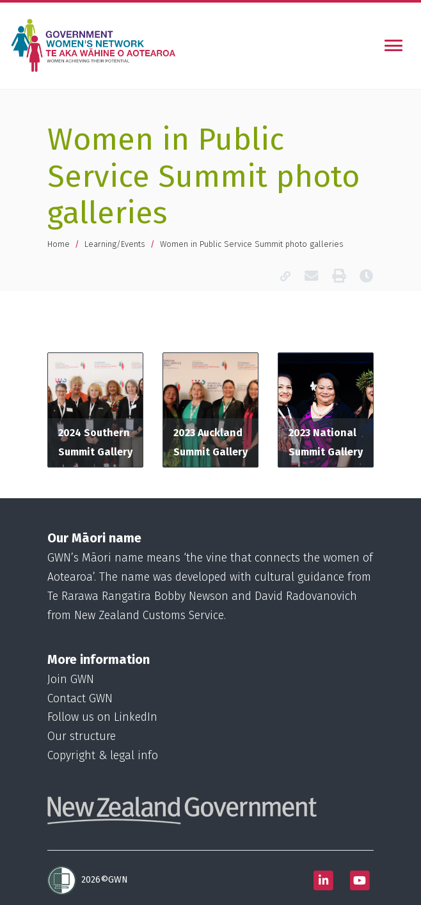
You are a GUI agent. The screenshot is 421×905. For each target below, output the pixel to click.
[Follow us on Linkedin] (323, 880)
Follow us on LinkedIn (102, 717)
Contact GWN (80, 698)
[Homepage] (96, 45)
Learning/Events (114, 244)
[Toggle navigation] (393, 45)
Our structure (81, 736)
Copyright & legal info (102, 755)
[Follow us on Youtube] (360, 880)
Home (58, 244)
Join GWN (70, 679)
